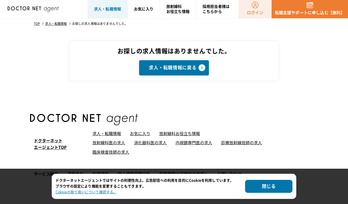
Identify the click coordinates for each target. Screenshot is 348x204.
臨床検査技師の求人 (110, 152)
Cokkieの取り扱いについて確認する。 (86, 192)
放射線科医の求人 (108, 143)
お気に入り (140, 134)
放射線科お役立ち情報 (179, 134)
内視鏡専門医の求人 (194, 143)
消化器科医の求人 (150, 143)
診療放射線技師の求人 (241, 143)
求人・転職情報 (106, 134)
